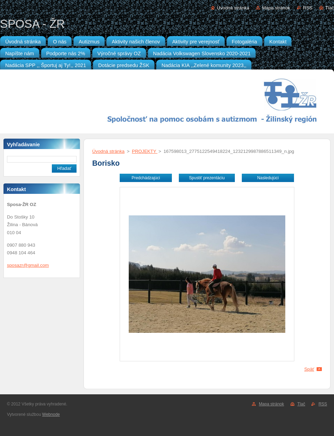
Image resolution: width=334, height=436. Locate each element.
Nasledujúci (268, 177)
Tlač (329, 7)
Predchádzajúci (146, 177)
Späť (309, 369)
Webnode (51, 414)
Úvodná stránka (233, 7)
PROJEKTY (144, 151)
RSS (307, 7)
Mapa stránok (276, 7)
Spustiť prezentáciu (207, 177)
